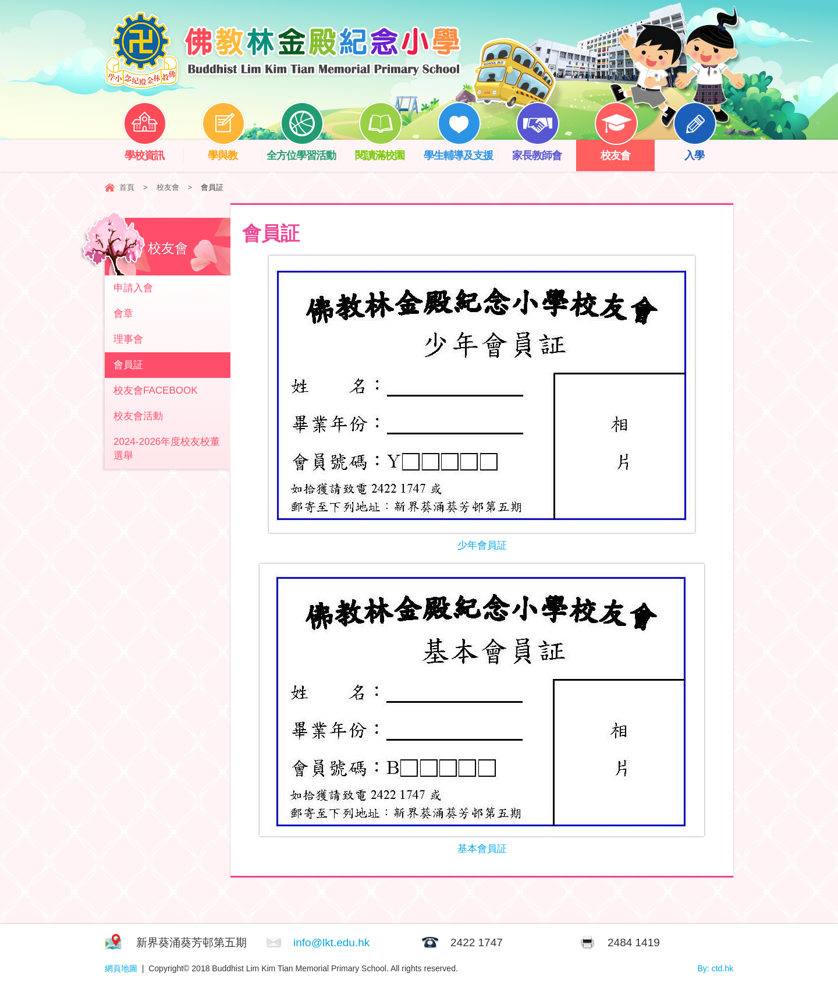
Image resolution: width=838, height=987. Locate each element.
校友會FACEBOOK (155, 390)
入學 (703, 150)
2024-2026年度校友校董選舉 (166, 448)
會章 (123, 313)
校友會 (624, 150)
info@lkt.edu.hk (331, 942)
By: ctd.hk (715, 968)
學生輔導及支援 (461, 150)
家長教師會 (544, 150)
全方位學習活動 (303, 150)
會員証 (128, 364)
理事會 (128, 339)
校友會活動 (138, 416)
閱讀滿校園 (387, 150)
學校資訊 (153, 150)
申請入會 (133, 287)
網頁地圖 (121, 968)
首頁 (126, 187)
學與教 (231, 150)
